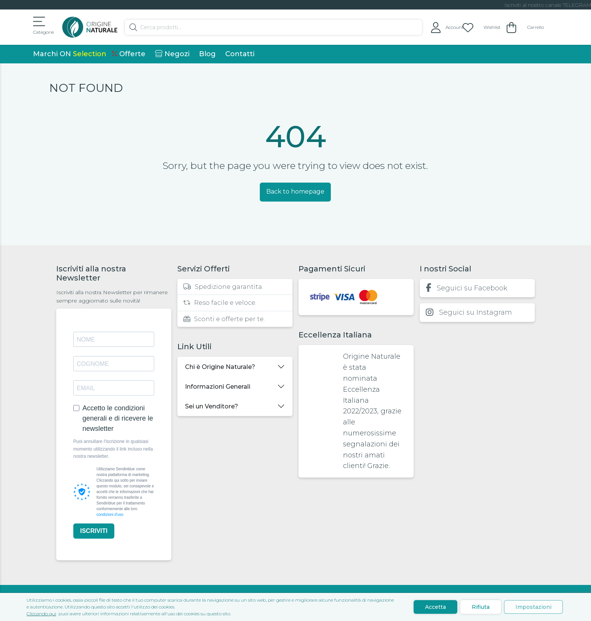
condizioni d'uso (109, 514)
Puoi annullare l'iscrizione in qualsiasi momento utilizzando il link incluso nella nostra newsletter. (113, 449)
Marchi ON (69, 54)
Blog (207, 54)
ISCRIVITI (93, 531)
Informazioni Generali (217, 386)
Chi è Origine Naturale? (220, 366)
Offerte (128, 54)
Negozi (172, 54)
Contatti (239, 54)
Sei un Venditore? (211, 406)
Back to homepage (295, 191)
